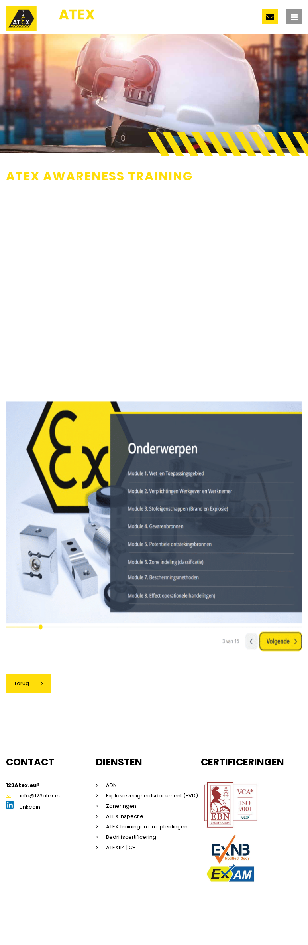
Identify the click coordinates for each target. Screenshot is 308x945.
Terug (21, 683)
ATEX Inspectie (124, 816)
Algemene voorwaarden (185, 919)
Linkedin (23, 807)
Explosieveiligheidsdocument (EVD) (152, 795)
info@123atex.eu (34, 795)
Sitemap (60, 919)
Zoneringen (121, 806)
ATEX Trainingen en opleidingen (147, 826)
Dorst (99, 927)
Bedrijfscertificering (131, 837)
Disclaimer (88, 919)
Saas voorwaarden (247, 919)
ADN (111, 785)
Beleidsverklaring (28, 927)
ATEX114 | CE (120, 847)
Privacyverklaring (127, 919)
